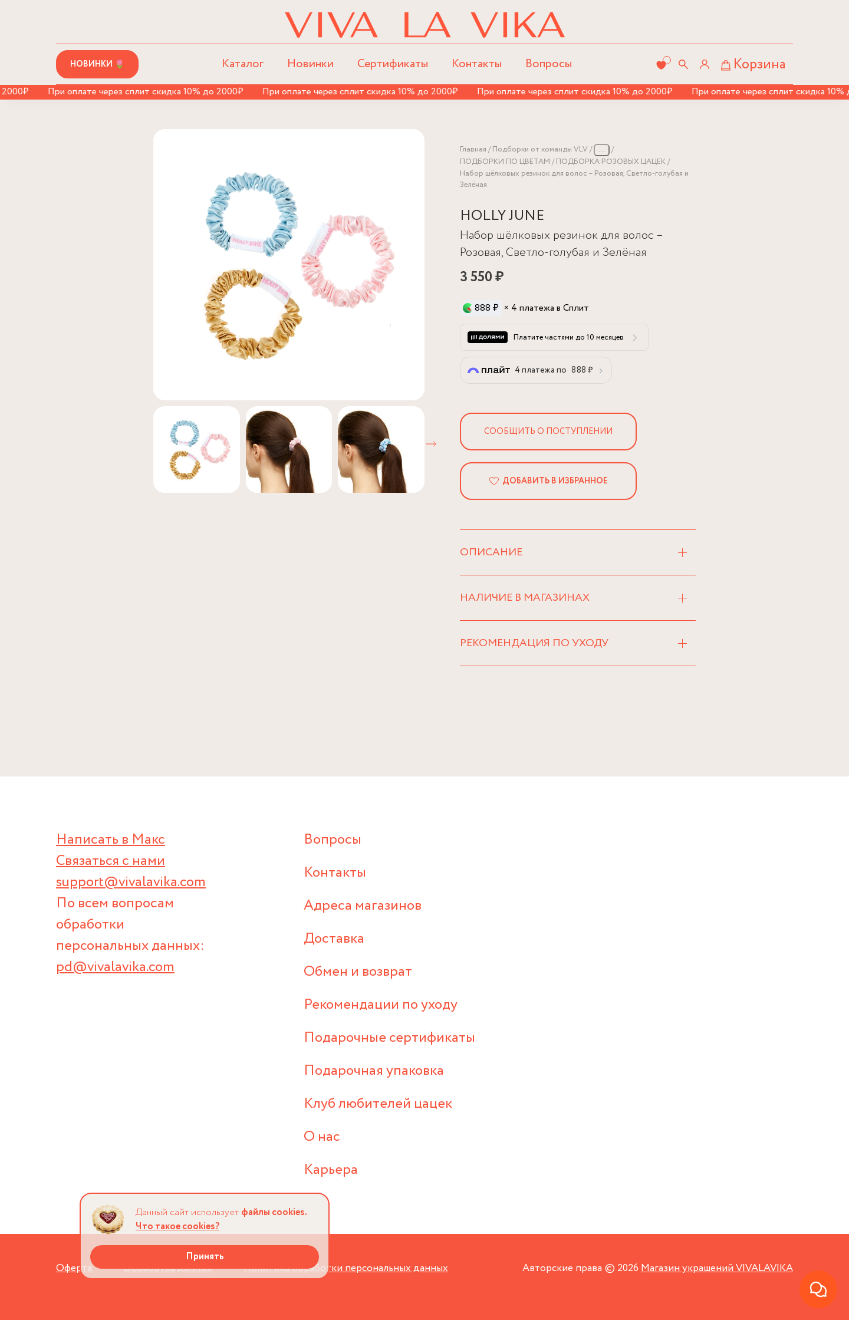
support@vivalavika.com (131, 882)
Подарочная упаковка (374, 1071)
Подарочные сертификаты (389, 1038)
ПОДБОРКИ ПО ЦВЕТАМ (505, 161)
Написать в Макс (110, 839)
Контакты (477, 64)
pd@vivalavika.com (115, 967)
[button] (431, 444)
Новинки (310, 64)
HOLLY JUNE (502, 216)
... (601, 149)
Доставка (334, 939)
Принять (205, 1256)
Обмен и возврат (358, 972)
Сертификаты (392, 64)
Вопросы (548, 64)
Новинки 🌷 (97, 64)
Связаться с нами (110, 861)
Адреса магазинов (363, 906)
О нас (322, 1137)
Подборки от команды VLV (540, 149)
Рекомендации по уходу (381, 1005)
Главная (473, 149)
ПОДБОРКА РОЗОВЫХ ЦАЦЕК (611, 161)
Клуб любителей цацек (378, 1104)
